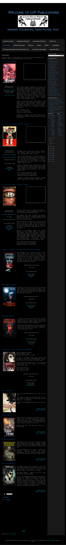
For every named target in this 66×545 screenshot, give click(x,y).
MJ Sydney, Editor (54, 93)
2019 (51, 157)
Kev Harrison (52, 75)
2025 (51, 146)
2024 (51, 148)
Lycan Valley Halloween (39, 49)
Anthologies (6, 45)
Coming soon (59, 120)
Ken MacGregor (52, 82)
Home (23, 531)
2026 (51, 115)
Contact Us (52, 41)
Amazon (9, 169)
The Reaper (55, 45)
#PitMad (60, 115)
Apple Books (9, 228)
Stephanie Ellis (53, 67)
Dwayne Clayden (53, 64)
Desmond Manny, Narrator (55, 108)
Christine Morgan (53, 84)
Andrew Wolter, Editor (55, 95)
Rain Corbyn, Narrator (55, 101)
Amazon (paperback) (31, 385)
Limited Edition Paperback (9, 154)
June (52, 117)
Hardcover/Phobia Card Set (9, 214)
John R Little (52, 78)
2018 (51, 159)
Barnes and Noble (31, 305)
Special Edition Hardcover (9, 157)
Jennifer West (52, 92)
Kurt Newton (52, 86)
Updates (60, 133)
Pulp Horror (59, 129)
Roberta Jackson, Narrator (56, 106)
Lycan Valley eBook (9, 95)
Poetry (46, 45)
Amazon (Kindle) (41, 408)
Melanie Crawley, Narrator (56, 102)
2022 (51, 152)
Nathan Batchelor (53, 63)
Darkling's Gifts (54, 49)
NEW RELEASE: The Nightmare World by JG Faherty (53, 123)
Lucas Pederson (53, 89)
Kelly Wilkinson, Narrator (56, 112)
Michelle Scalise (53, 90)
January (53, 143)
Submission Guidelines (23, 41)
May (52, 138)
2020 (51, 155)
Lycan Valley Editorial (39, 41)
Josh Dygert (52, 66)
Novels (39, 45)
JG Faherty (52, 69)
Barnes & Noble (9, 168)
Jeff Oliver (52, 87)
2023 (51, 150)
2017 (51, 161)
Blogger (33, 541)
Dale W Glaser (52, 70)
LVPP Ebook (9, 217)
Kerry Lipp (52, 76)
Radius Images (50, 540)
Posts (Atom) (12, 533)
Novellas (30, 45)
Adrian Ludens (52, 81)
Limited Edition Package (9, 90)
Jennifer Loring (53, 79)
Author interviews (61, 117)
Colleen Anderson (53, 61)
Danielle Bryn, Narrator (55, 99)
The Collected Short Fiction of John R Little (16, 49)
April (52, 140)
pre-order (60, 135)
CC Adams (51, 59)
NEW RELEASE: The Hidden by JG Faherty (53, 132)
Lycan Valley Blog (8, 41)
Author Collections (19, 45)
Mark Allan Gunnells (54, 72)
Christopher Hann (53, 73)
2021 (51, 153)
